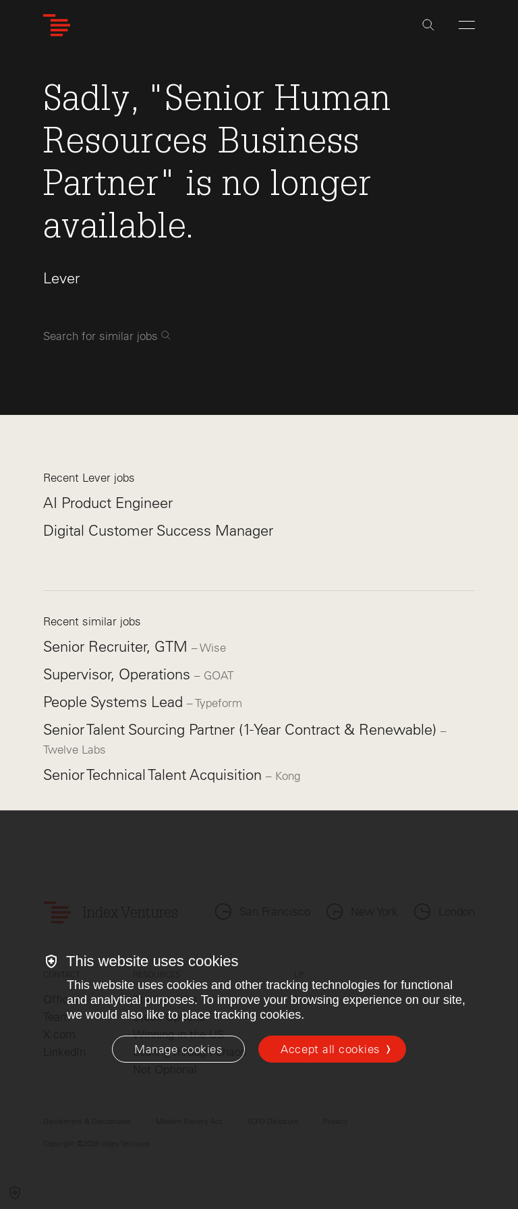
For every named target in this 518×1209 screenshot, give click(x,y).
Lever (61, 278)
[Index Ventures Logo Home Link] (56, 25)
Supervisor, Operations (118, 674)
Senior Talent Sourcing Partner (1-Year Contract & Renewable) (241, 730)
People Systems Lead (115, 702)
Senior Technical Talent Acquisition (154, 775)
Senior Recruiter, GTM (117, 647)
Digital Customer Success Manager (158, 531)
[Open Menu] (467, 25)
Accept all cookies (330, 1049)
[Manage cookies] (178, 1049)
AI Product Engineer (108, 503)
